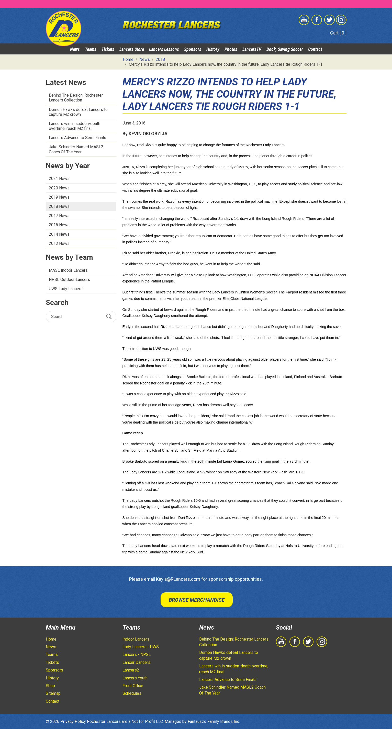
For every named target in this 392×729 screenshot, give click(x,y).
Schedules (131, 693)
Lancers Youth (135, 678)
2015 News (59, 224)
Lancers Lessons (164, 49)
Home (51, 639)
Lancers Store (131, 49)
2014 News (59, 234)
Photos (231, 49)
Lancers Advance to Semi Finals (77, 137)
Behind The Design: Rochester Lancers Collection (76, 97)
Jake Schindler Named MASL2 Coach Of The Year (76, 149)
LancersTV (251, 49)
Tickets (108, 49)
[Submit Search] (109, 316)
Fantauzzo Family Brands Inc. (214, 721)
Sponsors (192, 49)
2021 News (59, 178)
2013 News (59, 243)
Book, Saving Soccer (284, 49)
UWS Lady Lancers (66, 288)
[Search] (76, 317)
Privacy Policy (73, 721)
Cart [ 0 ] (338, 33)
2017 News (59, 215)
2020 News (59, 188)
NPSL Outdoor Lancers (69, 279)
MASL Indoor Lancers (68, 270)
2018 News (59, 206)
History (212, 49)
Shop (50, 685)
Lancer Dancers (136, 662)
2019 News (59, 197)
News (75, 49)
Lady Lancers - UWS (140, 646)
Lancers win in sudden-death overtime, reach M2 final (74, 126)
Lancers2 (130, 670)
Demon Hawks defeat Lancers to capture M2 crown (78, 112)
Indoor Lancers (135, 639)
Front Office (132, 685)
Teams (90, 49)
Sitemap (53, 693)
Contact (315, 49)
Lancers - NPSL (136, 654)
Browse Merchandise (197, 600)
